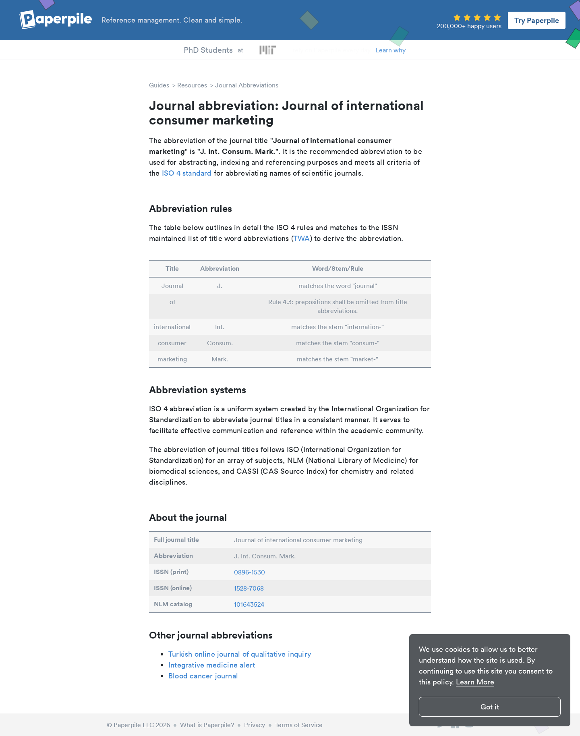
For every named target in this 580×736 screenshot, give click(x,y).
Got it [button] (490, 706)
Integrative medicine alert (211, 665)
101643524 (249, 604)
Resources (192, 85)
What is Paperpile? (207, 725)
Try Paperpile (536, 20)
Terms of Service (299, 725)
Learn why (390, 50)
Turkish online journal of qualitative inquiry (239, 654)
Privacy (254, 725)
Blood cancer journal (203, 675)
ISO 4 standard (187, 173)
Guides (159, 85)
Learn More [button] (475, 681)
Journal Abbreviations (246, 85)
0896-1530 (249, 572)
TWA (301, 238)
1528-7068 (249, 588)
